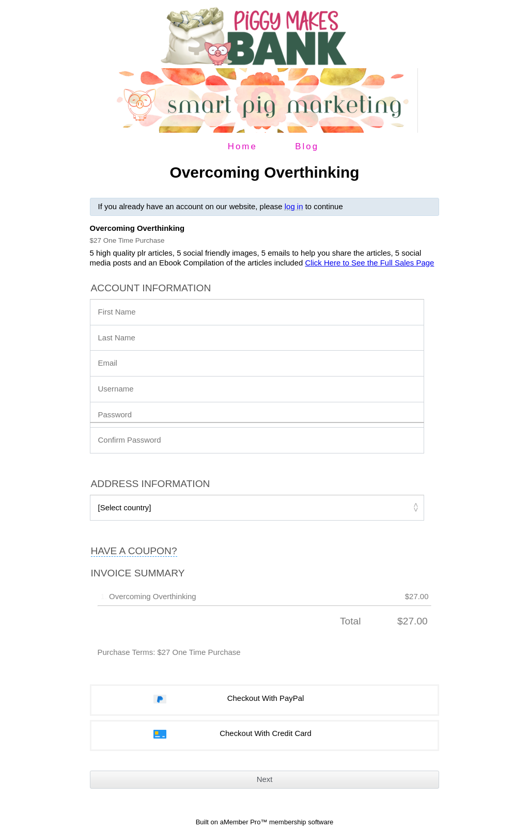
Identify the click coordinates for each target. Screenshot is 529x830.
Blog (307, 146)
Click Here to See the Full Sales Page (369, 262)
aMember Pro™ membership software (277, 822)
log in (294, 206)
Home (242, 146)
